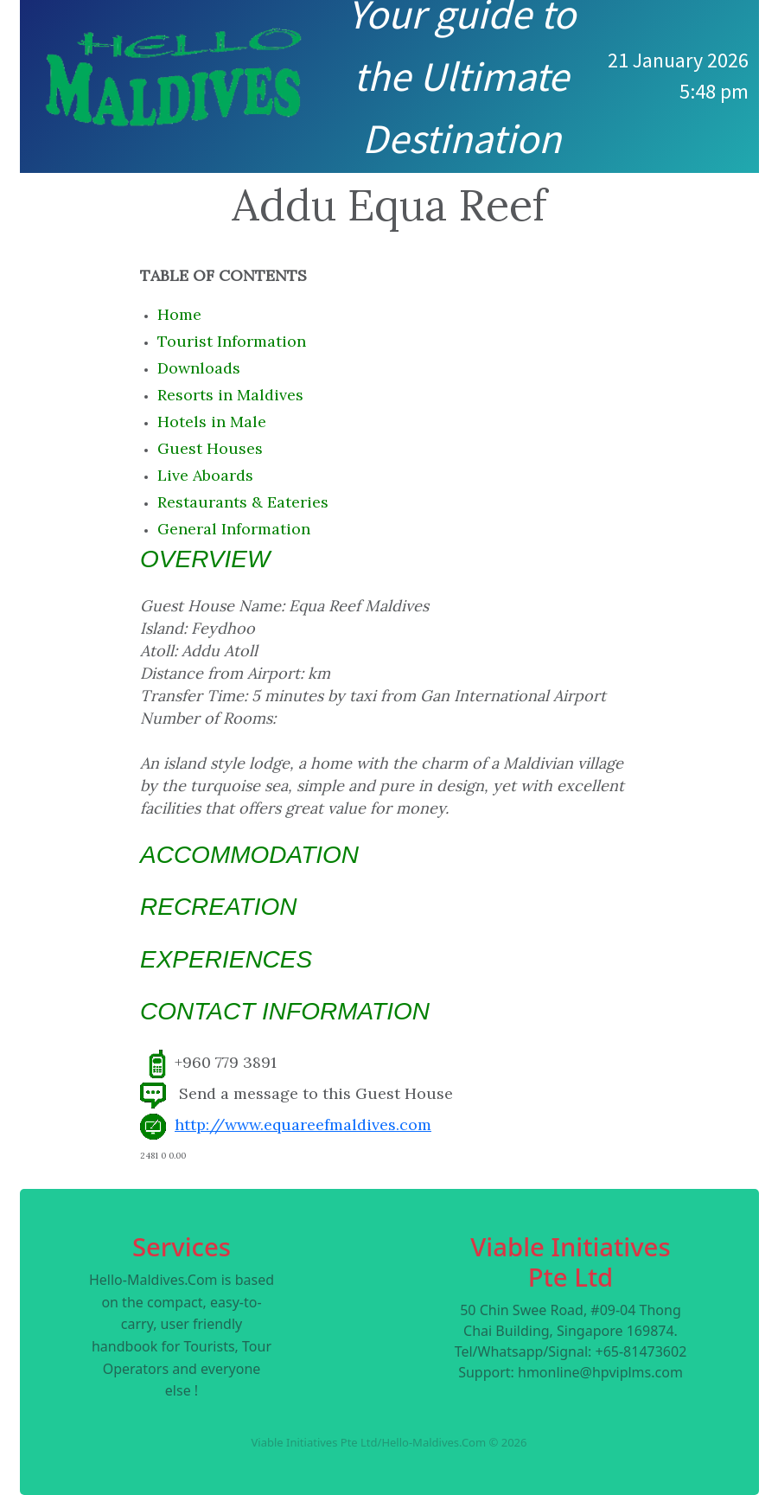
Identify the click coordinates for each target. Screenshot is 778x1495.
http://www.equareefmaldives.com (303, 1124)
